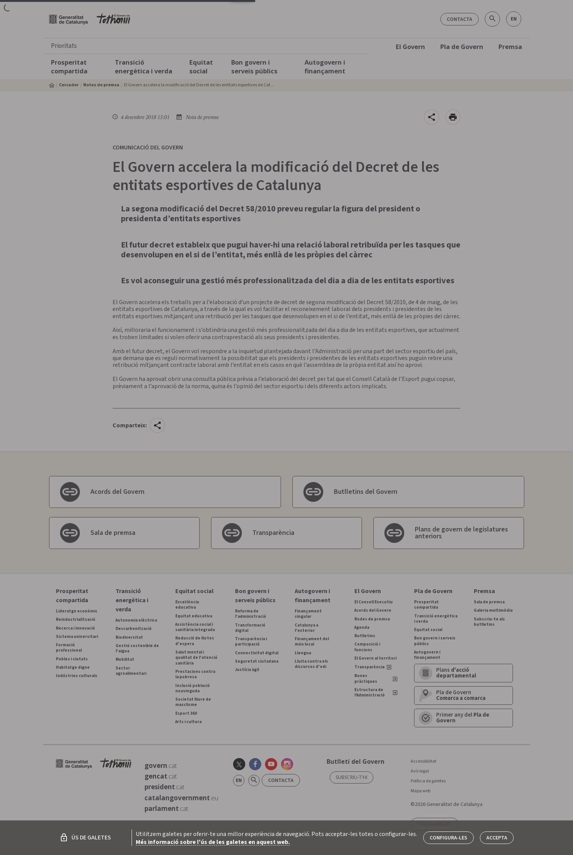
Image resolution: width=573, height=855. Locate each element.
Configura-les (448, 838)
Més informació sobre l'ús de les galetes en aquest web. (213, 842)
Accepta (496, 838)
